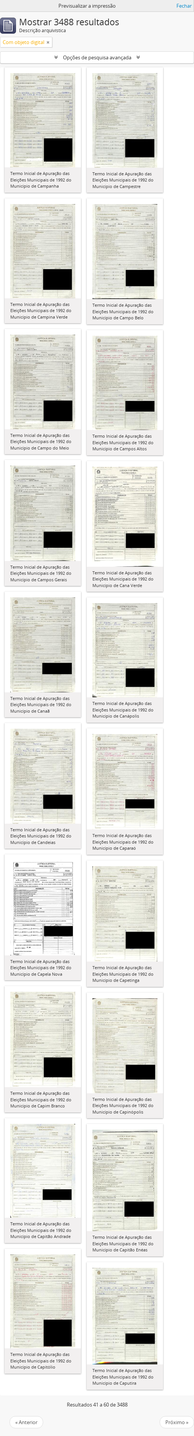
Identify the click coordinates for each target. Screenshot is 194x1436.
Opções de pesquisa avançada (97, 57)
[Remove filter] (48, 42)
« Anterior (26, 1422)
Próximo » (176, 1422)
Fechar (184, 5)
